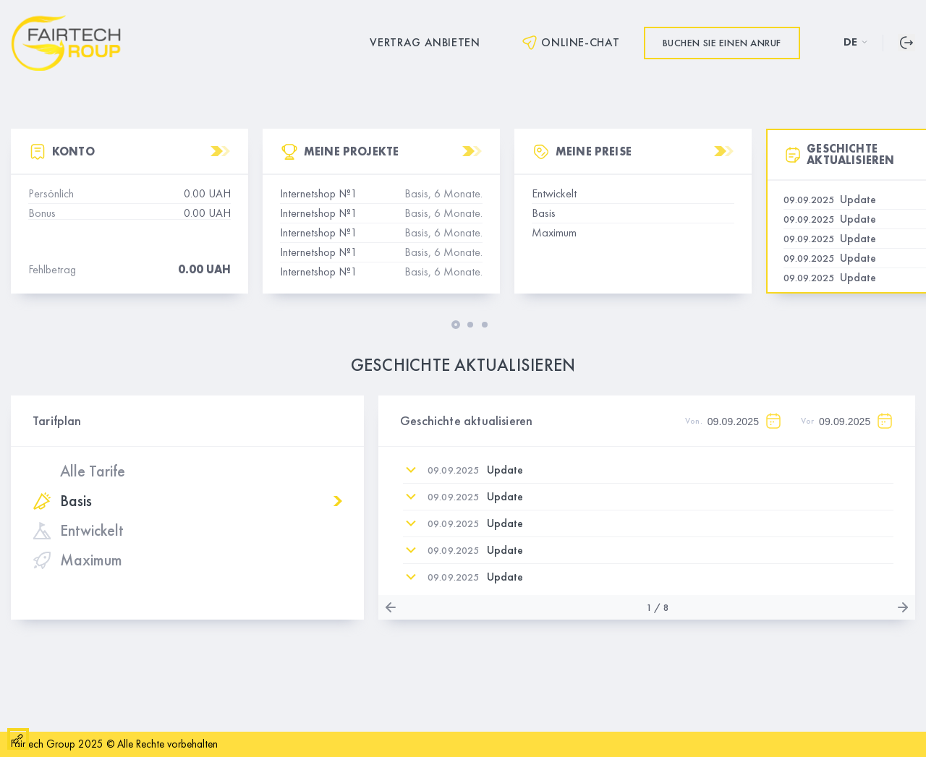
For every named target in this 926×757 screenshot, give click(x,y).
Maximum (77, 560)
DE (856, 42)
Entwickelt (78, 531)
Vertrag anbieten (425, 42)
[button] (455, 324)
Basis (62, 501)
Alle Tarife (92, 471)
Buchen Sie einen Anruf (722, 42)
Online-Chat (570, 42)
